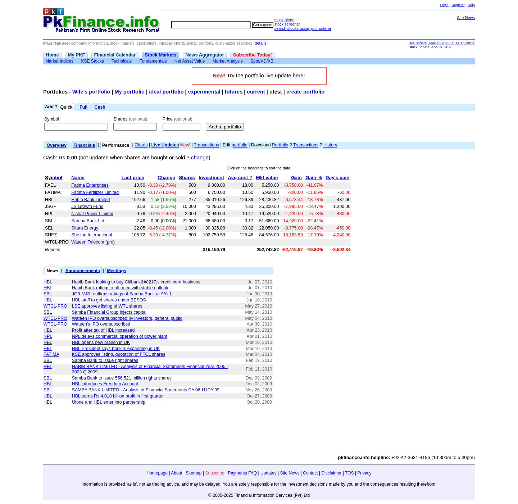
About (176, 473)
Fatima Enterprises (90, 185)
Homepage (157, 473)
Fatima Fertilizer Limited (95, 192)
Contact (310, 473)
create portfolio (305, 92)
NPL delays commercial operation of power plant (119, 336)
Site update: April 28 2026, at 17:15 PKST (442, 43)
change (200, 157)
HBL (48, 282)
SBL (48, 293)
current (256, 92)
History (330, 145)
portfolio (239, 145)
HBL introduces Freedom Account (105, 383)
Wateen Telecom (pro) (93, 242)
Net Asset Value (189, 61)
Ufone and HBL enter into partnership (108, 402)
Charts (141, 145)
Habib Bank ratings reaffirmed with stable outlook (120, 287)
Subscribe (214, 473)
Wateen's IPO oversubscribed (101, 324)
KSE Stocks (92, 61)
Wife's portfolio (91, 92)
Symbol (51, 119)
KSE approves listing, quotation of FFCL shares (118, 354)
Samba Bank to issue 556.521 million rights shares (122, 378)
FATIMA (51, 354)
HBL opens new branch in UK (101, 342)
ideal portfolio (166, 92)
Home (52, 55)
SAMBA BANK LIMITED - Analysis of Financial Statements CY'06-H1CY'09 (145, 389)
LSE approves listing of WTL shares (107, 306)
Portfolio (280, 145)
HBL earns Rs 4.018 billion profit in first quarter (118, 396)
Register (457, 5)
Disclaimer (331, 473)
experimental (204, 92)
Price (177, 119)
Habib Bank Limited (90, 199)
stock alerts (284, 20)
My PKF (76, 55)
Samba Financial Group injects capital (109, 312)
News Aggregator (205, 55)
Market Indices (59, 61)
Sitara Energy (84, 228)
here (298, 75)
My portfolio (130, 92)
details (260, 43)
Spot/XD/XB (261, 61)
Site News (466, 17)
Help (471, 5)
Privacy (364, 473)
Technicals (122, 61)
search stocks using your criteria (302, 28)
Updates (268, 473)
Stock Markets (160, 55)
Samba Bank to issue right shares (105, 360)
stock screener (287, 24)
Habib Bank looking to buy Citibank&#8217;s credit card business (136, 282)
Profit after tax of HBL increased (103, 330)
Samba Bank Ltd (87, 220)
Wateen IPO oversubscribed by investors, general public (127, 318)
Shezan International (91, 234)
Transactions (206, 145)
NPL (48, 336)
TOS (349, 473)
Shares (130, 119)
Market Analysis (228, 61)
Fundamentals (153, 61)
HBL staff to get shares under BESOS (109, 300)
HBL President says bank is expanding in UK (116, 348)
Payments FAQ (242, 473)
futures (233, 92)
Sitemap (193, 473)
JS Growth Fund (87, 206)
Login (444, 5)
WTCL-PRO (55, 306)
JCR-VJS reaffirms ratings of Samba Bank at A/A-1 (122, 293)
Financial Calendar (115, 55)
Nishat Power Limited (92, 213)
